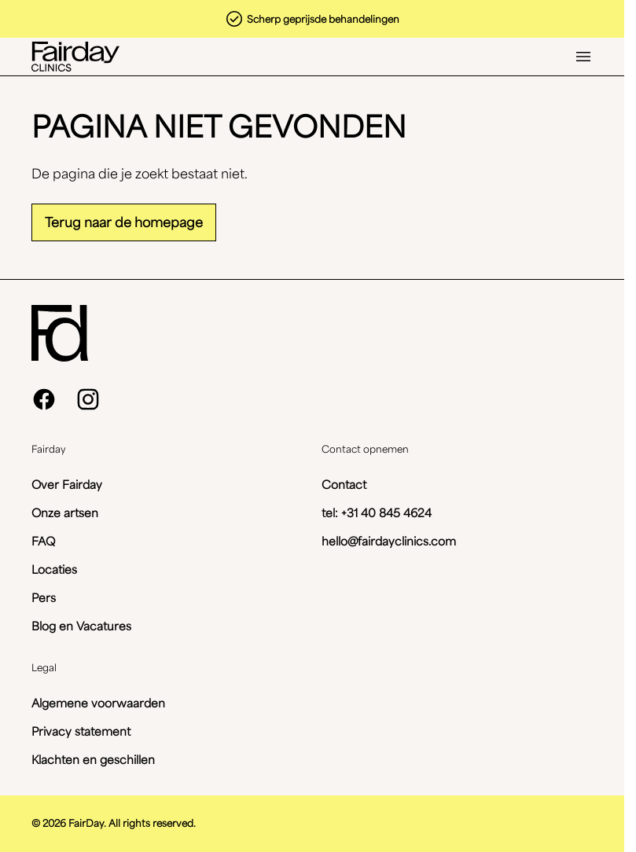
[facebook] (44, 399)
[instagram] (88, 399)
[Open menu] (583, 56)
